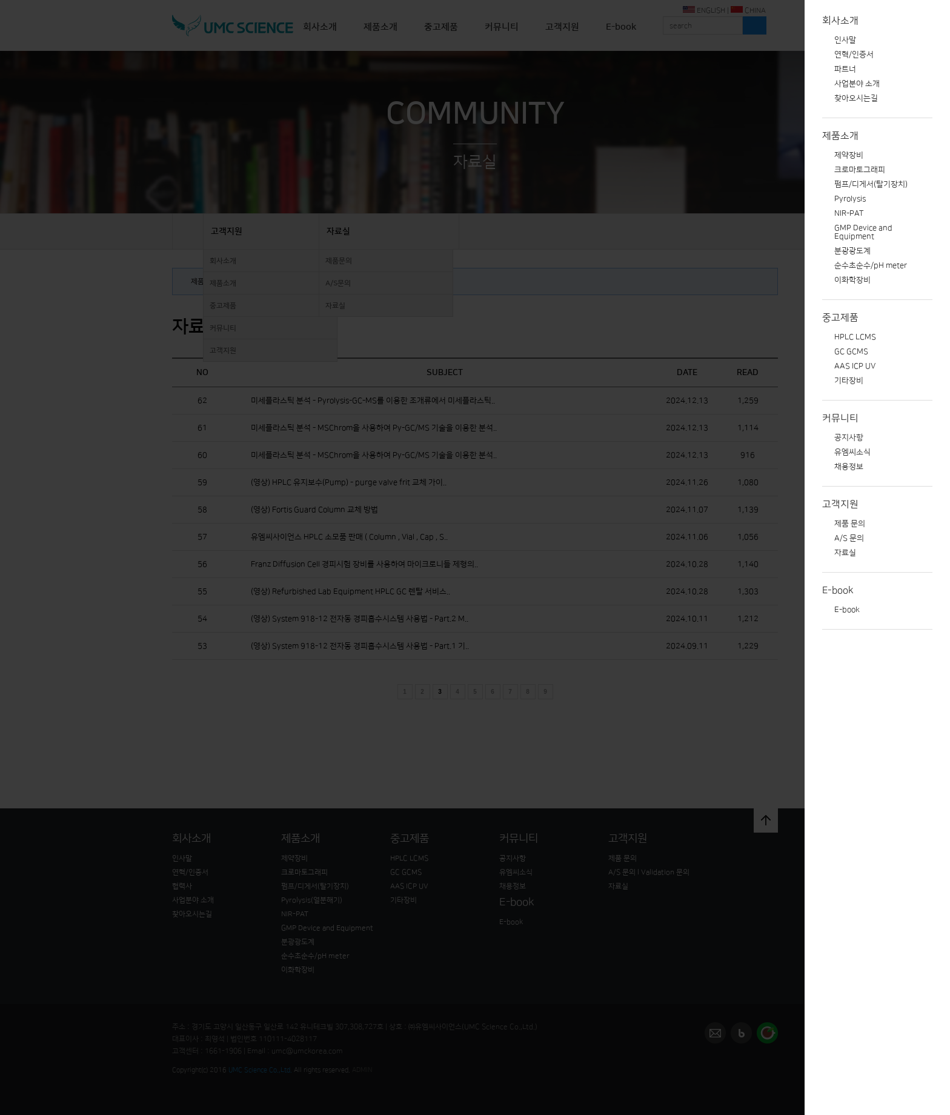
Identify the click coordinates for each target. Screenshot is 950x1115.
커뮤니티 (840, 418)
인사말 (845, 40)
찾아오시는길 (856, 98)
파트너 (845, 69)
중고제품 (840, 317)
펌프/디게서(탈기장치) (871, 184)
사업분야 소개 (857, 83)
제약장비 (848, 155)
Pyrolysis (850, 199)
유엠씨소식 (852, 452)
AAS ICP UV (854, 366)
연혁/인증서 (854, 54)
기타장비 (848, 380)
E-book (838, 590)
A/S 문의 (849, 538)
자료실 (845, 552)
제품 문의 (849, 523)
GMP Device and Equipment (863, 232)
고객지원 (840, 504)
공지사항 (848, 437)
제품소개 (840, 135)
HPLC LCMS (855, 337)
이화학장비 (852, 280)
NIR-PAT (848, 213)
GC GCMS (851, 351)
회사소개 (840, 20)
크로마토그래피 (859, 169)
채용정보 (848, 466)
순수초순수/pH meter (870, 265)
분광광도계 (852, 251)
